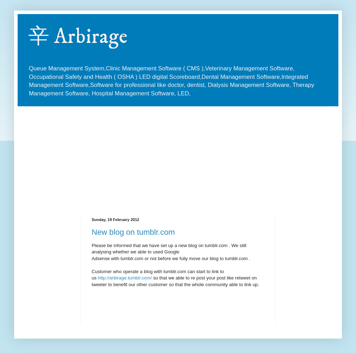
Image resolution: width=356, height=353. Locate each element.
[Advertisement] (149, 156)
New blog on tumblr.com (133, 232)
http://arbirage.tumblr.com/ (125, 277)
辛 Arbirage (78, 37)
